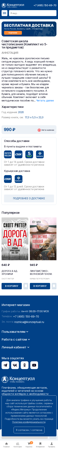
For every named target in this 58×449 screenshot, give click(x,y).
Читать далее (44, 100)
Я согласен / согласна (29, 430)
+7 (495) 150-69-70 (44, 5)
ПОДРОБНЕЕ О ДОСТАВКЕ (29, 198)
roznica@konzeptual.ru (27, 365)
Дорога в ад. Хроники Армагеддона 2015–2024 (14, 271)
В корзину (12, 285)
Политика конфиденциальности (28, 422)
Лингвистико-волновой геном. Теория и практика (43, 272)
